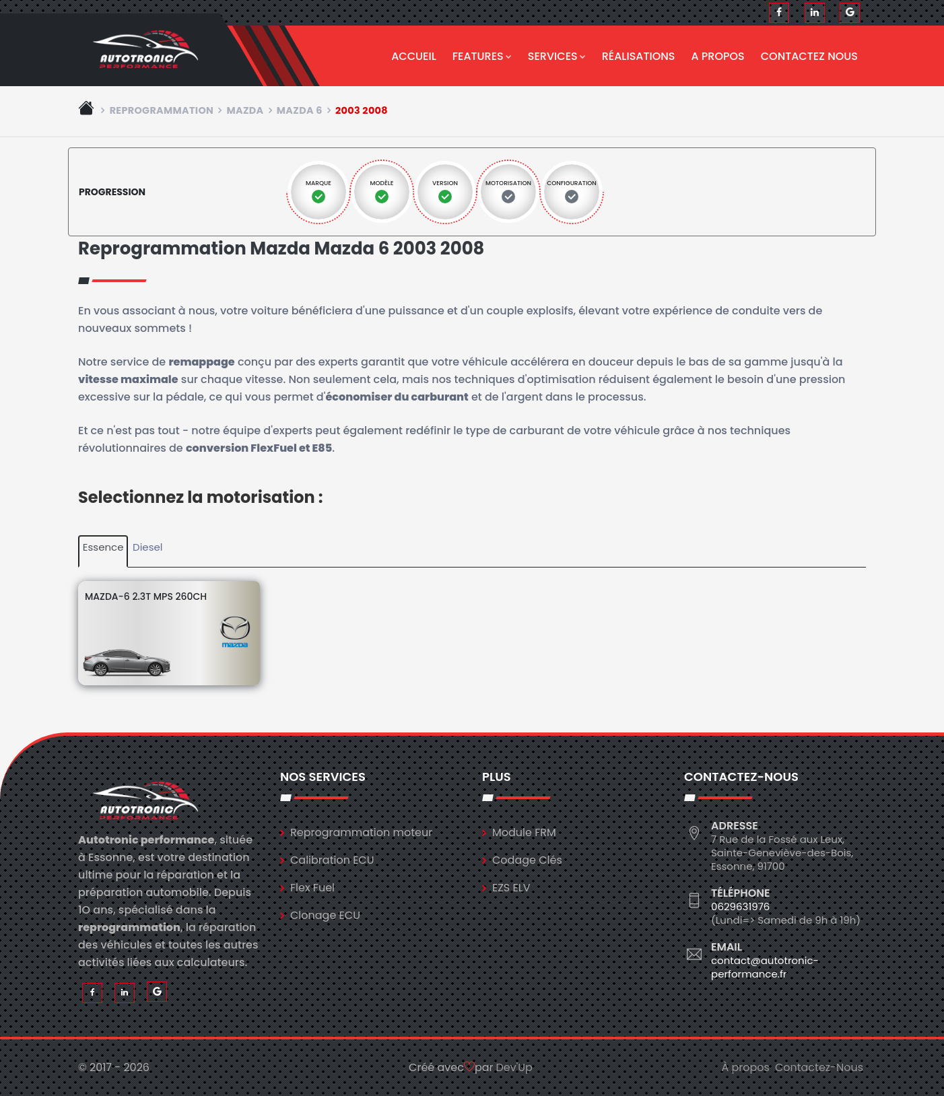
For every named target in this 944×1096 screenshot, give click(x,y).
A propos (718, 56)
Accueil (413, 56)
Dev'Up (514, 1067)
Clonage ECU (325, 915)
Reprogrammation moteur (361, 832)
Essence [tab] (103, 547)
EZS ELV (511, 887)
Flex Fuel (312, 887)
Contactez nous (809, 56)
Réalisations (638, 56)
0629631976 (740, 906)
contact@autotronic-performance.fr (765, 967)
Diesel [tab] (147, 547)
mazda (244, 110)
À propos (745, 1067)
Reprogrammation (162, 110)
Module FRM (524, 832)
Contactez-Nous (819, 1067)
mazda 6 (300, 110)
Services (557, 56)
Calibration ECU (332, 860)
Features (482, 56)
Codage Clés (527, 860)
